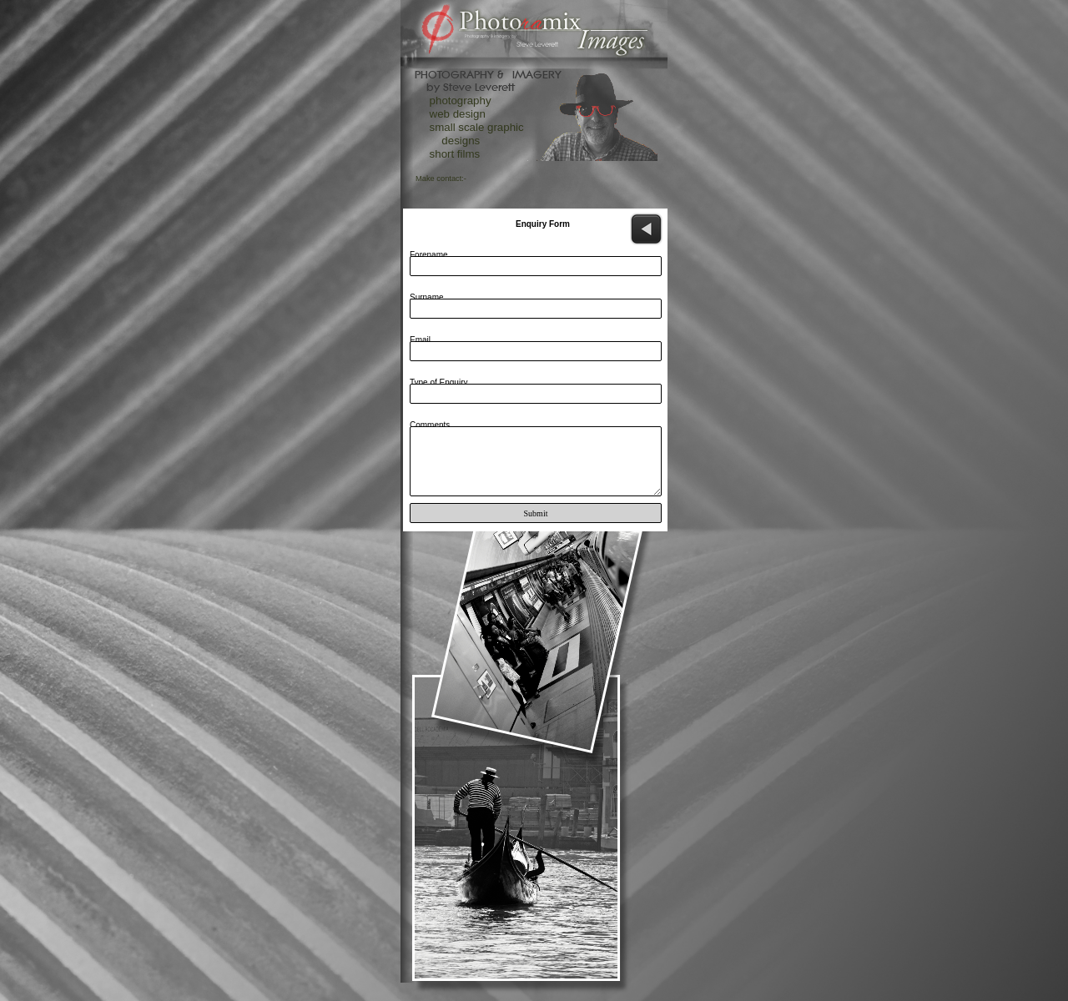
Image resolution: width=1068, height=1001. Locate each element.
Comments (430, 425)
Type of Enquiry (438, 382)
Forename (429, 254)
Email (420, 340)
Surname (427, 297)
